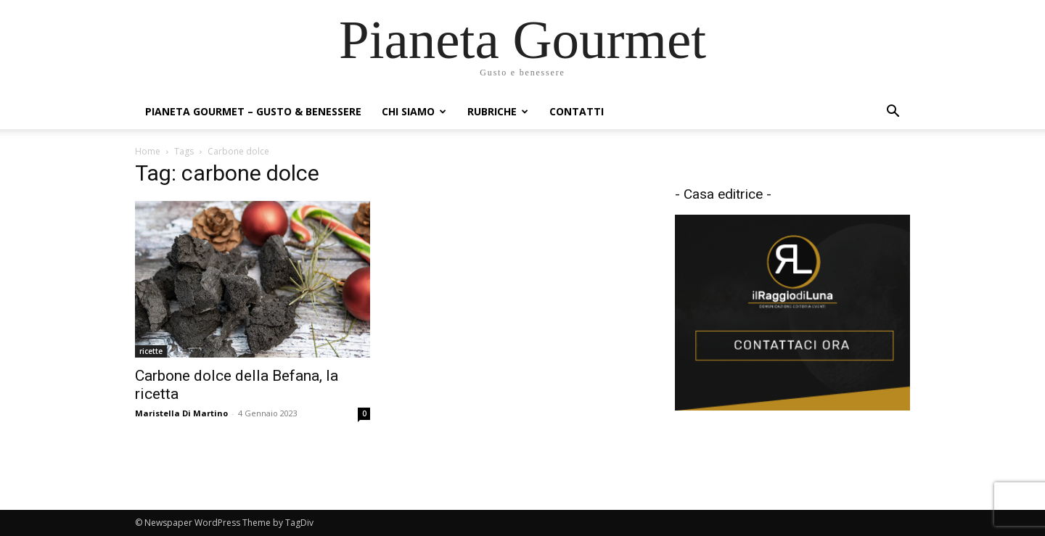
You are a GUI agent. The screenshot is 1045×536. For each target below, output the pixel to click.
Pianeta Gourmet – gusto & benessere (253, 111)
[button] (892, 113)
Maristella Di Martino (181, 413)
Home (147, 151)
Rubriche (497, 111)
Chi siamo (414, 111)
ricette (151, 351)
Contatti (576, 111)
